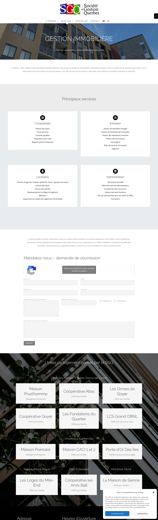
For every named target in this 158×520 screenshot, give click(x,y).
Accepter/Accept (117, 514)
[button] (153, 492)
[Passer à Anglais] (104, 21)
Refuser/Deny (142, 514)
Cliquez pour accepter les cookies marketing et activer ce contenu (79, 269)
